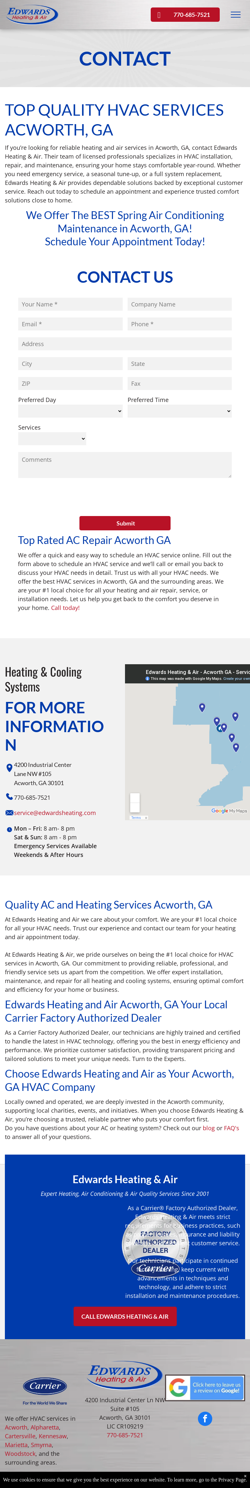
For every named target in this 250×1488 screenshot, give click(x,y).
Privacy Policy (163, 1469)
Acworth (16, 1397)
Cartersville (20, 1406)
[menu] (235, 14)
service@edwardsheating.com (55, 782)
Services (29, 427)
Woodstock (20, 1423)
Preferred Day (37, 400)
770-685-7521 (125, 1405)
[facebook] (205, 1389)
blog (209, 1098)
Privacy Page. (232, 1479)
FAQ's (231, 1098)
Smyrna (41, 1414)
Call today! (65, 577)
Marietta (16, 1414)
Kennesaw (53, 1406)
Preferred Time (148, 400)
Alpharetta (45, 1397)
